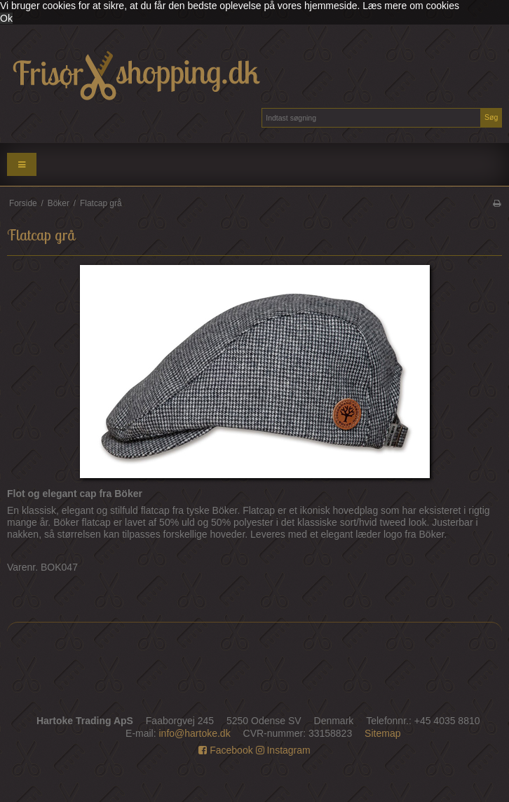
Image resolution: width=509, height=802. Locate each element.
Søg (491, 117)
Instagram (283, 750)
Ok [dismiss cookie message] (6, 18)
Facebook (225, 750)
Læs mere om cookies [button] (410, 5)
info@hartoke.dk (195, 733)
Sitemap (382, 733)
